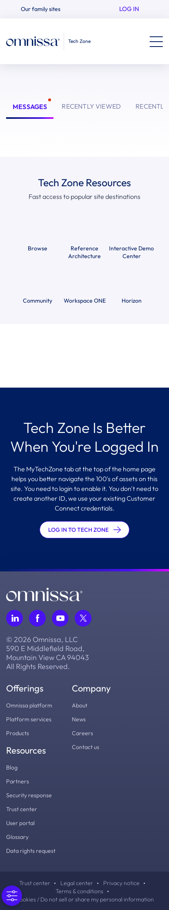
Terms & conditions (79, 891)
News (79, 719)
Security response (29, 795)
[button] (44, 9)
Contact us (85, 747)
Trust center (21, 809)
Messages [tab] (30, 107)
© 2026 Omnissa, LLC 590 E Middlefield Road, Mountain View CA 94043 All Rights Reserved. (47, 653)
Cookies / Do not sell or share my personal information (85, 899)
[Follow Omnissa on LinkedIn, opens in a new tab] (14, 618)
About (79, 705)
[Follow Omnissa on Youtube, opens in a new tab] (60, 618)
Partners (17, 781)
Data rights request (31, 850)
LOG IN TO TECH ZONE (84, 529)
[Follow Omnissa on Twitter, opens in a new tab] (83, 618)
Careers (82, 733)
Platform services (28, 719)
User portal (20, 823)
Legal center (76, 883)
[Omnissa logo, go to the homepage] (44, 593)
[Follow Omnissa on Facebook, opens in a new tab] (37, 618)
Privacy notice (121, 883)
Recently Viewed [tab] (91, 106)
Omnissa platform (29, 705)
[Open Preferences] (12, 895)
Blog (12, 767)
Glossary (17, 837)
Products (17, 733)
